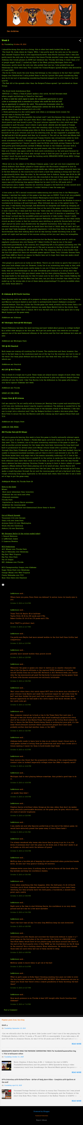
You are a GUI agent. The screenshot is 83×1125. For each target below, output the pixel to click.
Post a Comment (10, 1010)
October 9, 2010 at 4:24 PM (20, 766)
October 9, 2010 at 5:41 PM (20, 912)
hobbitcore (14, 593)
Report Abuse (41, 1120)
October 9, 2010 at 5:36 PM (20, 874)
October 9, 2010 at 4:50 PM (20, 797)
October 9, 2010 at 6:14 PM (20, 966)
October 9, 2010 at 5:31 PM (20, 832)
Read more (76, 1044)
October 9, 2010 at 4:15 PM (20, 750)
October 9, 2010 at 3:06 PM (20, 681)
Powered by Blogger (42, 1111)
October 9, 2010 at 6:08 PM (20, 952)
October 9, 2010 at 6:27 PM (20, 988)
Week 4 (4, 1025)
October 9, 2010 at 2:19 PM (20, 643)
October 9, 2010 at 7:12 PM (20, 1004)
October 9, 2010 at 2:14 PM (20, 603)
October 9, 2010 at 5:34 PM (20, 851)
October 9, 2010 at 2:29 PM (20, 657)
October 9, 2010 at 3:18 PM (20, 705)
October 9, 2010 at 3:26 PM (20, 731)
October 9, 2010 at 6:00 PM (20, 926)
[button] (80, 40)
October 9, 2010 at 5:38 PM (20, 896)
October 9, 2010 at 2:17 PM (20, 627)
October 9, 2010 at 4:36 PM (20, 783)
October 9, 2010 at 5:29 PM (20, 815)
